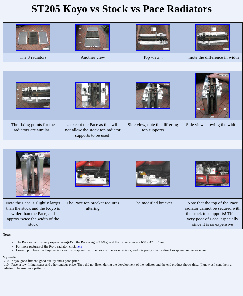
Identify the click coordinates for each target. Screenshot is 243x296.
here (79, 246)
